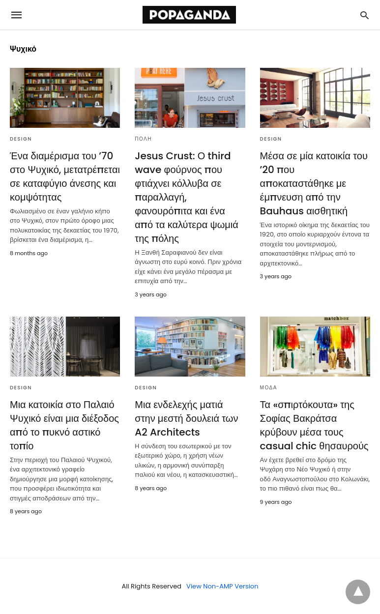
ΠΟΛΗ (143, 139)
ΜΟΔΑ (268, 387)
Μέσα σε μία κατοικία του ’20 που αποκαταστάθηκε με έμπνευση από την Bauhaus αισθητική (314, 183)
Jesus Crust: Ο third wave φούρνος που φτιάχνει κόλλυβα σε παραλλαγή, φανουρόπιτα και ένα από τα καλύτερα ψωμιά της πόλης (186, 197)
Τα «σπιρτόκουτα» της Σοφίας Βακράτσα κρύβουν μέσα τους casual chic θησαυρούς (314, 425)
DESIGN (21, 139)
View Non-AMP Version (222, 586)
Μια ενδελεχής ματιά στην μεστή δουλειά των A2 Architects (186, 418)
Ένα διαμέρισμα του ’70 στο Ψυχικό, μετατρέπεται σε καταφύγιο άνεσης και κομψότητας (65, 176)
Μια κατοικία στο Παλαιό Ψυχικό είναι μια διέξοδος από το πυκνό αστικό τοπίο (64, 425)
